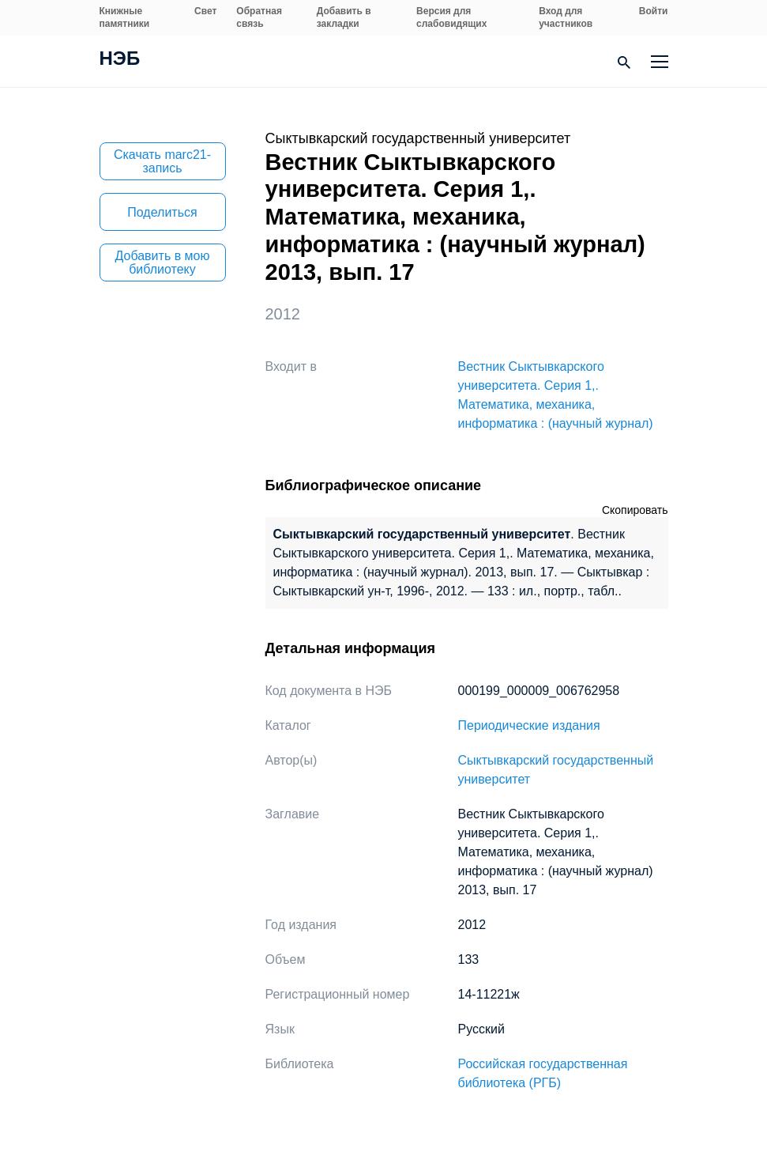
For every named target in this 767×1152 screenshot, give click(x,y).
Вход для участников (565, 17)
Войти (653, 11)
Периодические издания (529, 725)
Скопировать (635, 510)
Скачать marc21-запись (162, 161)
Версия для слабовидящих (451, 17)
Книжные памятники (125, 17)
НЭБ (120, 60)
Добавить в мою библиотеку (162, 262)
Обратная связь (259, 17)
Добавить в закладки (344, 17)
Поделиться (162, 212)
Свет (205, 11)
